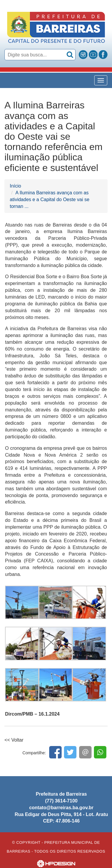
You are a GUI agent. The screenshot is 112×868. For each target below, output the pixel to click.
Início (15, 185)
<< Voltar (13, 739)
